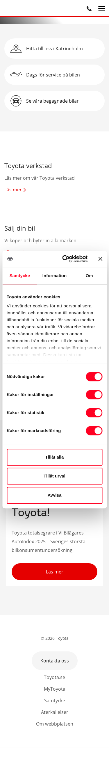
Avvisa (55, 495)
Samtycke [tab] (19, 275)
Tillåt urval (54, 475)
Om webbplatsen (54, 724)
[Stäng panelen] (100, 259)
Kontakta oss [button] (54, 661)
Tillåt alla (54, 457)
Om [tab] (89, 275)
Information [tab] (54, 275)
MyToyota (54, 689)
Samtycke (54, 700)
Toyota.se (54, 677)
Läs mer (54, 572)
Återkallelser (54, 712)
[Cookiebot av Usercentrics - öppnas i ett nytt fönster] (64, 259)
